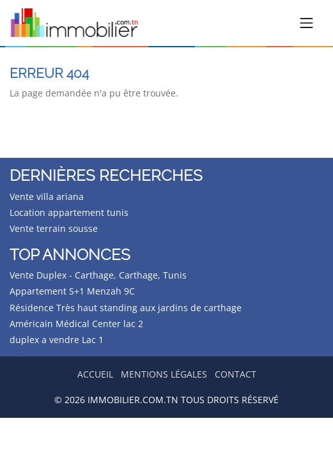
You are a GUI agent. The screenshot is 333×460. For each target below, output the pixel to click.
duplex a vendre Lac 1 (57, 340)
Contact (235, 374)
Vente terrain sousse (54, 228)
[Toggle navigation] (306, 23)
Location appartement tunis (69, 212)
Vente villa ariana (47, 196)
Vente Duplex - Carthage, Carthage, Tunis (98, 275)
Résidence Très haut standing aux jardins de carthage (126, 308)
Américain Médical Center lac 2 (76, 324)
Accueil (95, 374)
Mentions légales (164, 374)
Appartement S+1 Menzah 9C (72, 291)
